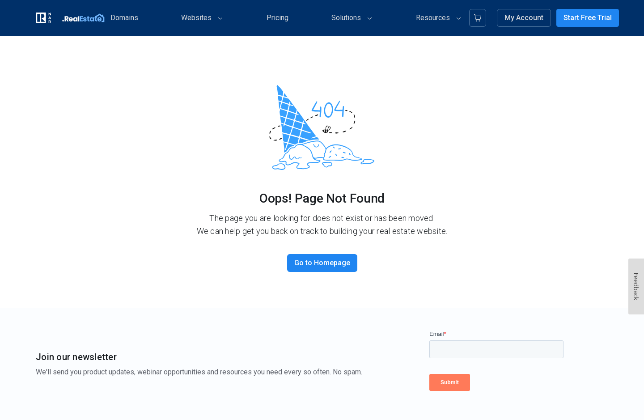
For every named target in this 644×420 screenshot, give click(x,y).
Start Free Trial (588, 17)
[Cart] (477, 18)
